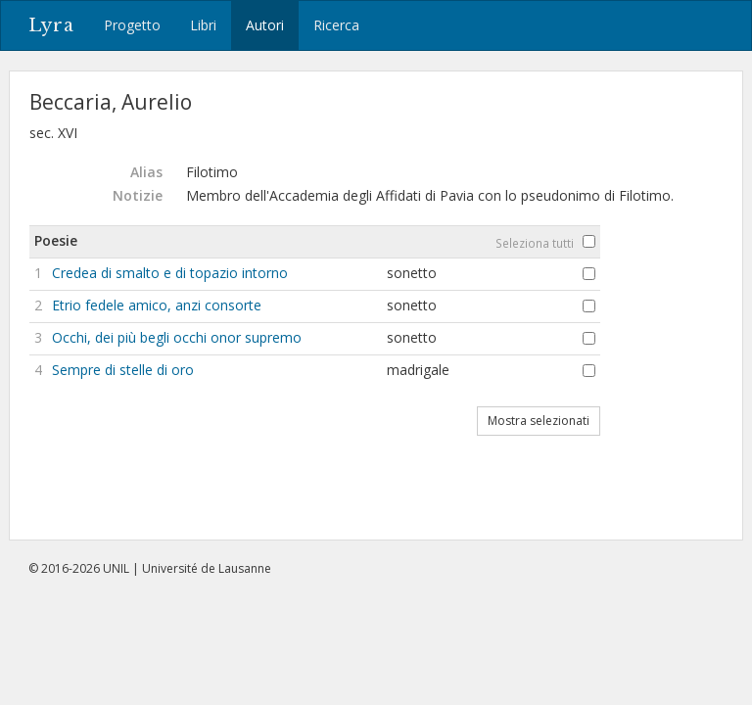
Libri (203, 25)
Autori (265, 25)
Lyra (51, 25)
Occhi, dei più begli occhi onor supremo (177, 337)
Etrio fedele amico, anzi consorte (156, 305)
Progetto (132, 25)
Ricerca (336, 25)
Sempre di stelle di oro (123, 369)
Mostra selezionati (538, 420)
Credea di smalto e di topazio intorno (170, 272)
